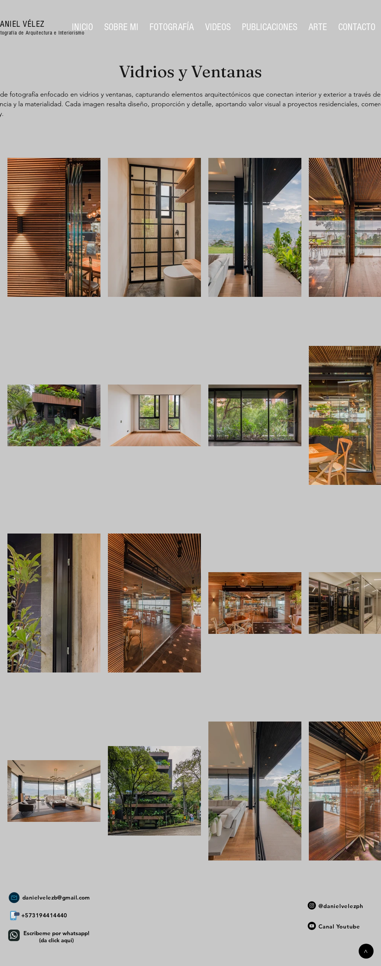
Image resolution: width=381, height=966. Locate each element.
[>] (366, 951)
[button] (171, 27)
